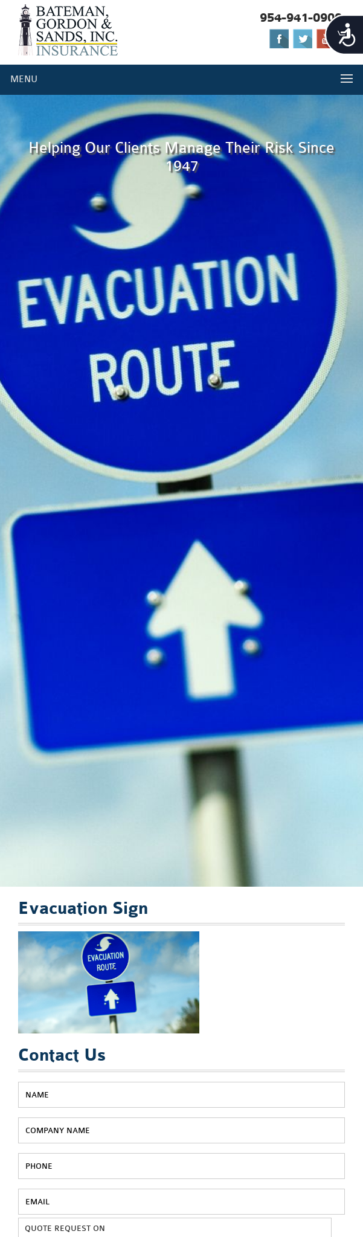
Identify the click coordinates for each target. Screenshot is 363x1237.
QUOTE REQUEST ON (65, 1228)
